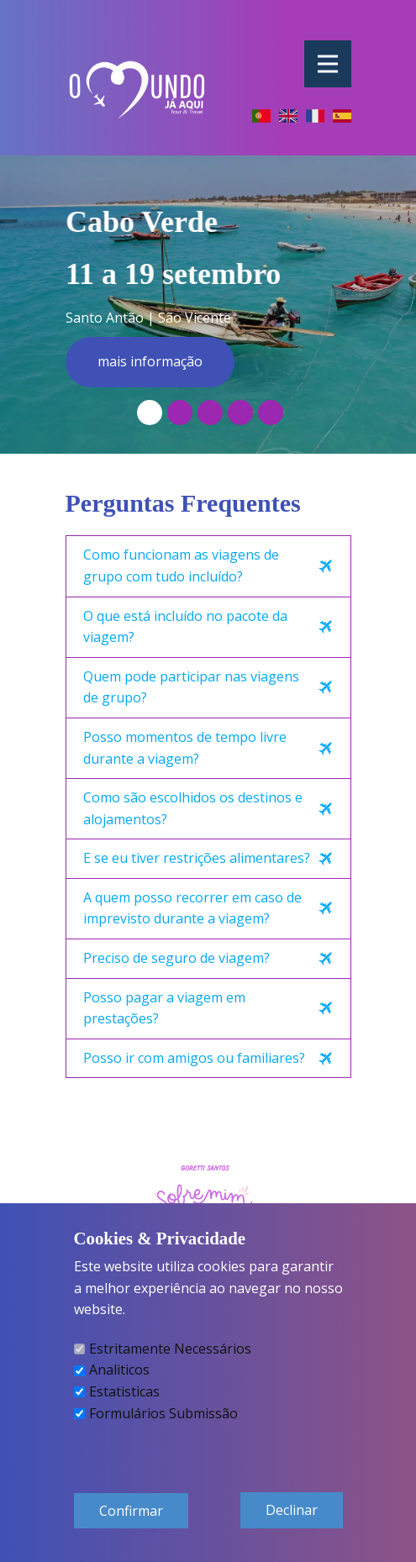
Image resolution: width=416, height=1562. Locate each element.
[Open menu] (328, 63)
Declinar (292, 1510)
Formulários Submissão (163, 1413)
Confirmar (131, 1511)
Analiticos (119, 1369)
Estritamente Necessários (170, 1348)
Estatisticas (124, 1391)
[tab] (208, 565)
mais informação (150, 361)
